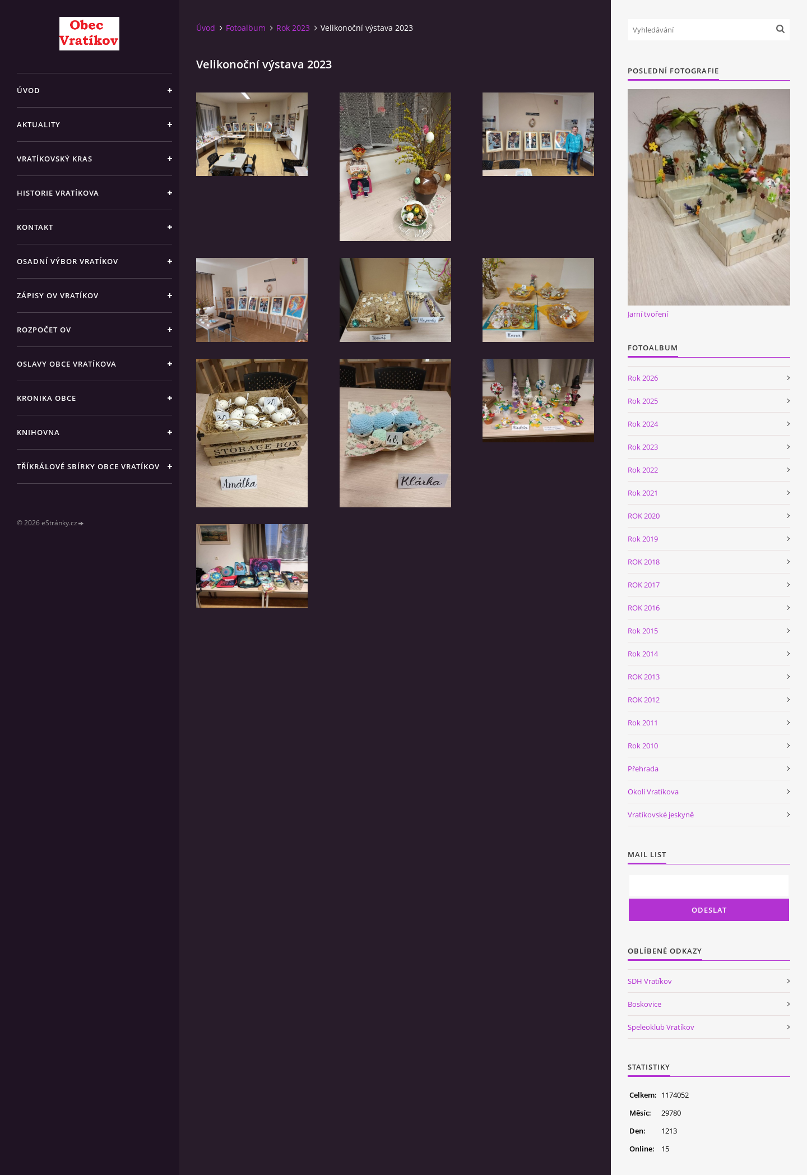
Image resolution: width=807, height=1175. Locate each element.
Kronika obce (46, 398)
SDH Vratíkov (650, 981)
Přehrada (643, 769)
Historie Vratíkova (58, 193)
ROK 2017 (644, 585)
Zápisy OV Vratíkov (58, 295)
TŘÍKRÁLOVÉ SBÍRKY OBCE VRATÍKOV (88, 466)
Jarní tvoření (648, 314)
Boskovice (644, 1004)
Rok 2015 (643, 631)
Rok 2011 (643, 723)
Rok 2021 (643, 493)
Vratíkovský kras (54, 159)
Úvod (28, 90)
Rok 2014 (643, 654)
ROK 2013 (644, 677)
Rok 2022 (643, 470)
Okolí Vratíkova (653, 792)
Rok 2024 (643, 424)
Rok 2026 (643, 378)
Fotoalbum (246, 27)
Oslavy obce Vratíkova (67, 364)
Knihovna (38, 432)
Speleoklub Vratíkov (661, 1027)
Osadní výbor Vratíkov (67, 261)
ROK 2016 (644, 608)
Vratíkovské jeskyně (661, 814)
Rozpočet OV (44, 330)
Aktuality (39, 124)
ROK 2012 (644, 700)
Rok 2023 (293, 27)
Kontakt (35, 227)
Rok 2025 (643, 401)
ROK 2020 (644, 516)
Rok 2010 (643, 746)
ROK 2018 (644, 562)
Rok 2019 (643, 539)
